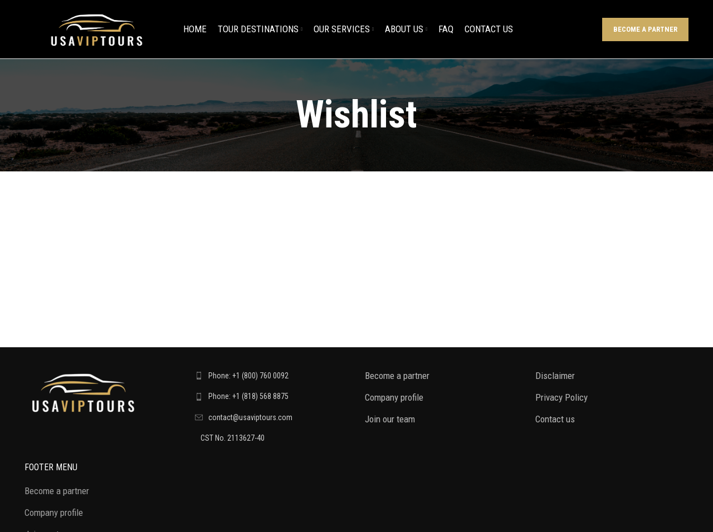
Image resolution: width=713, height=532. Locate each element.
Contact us (555, 419)
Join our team (390, 419)
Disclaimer (555, 375)
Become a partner (645, 29)
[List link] (272, 376)
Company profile (394, 397)
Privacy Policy (561, 397)
